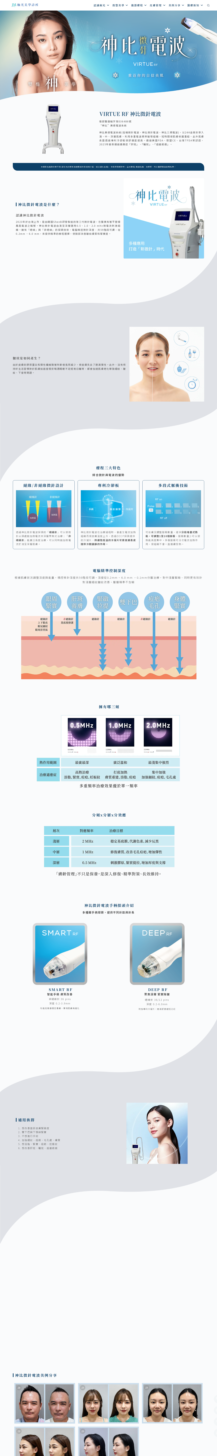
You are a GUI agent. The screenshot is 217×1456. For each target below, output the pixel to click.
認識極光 (102, 5)
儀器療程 (139, 5)
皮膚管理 (158, 5)
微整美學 (120, 5)
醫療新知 (195, 5)
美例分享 (177, 5)
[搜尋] (208, 5)
